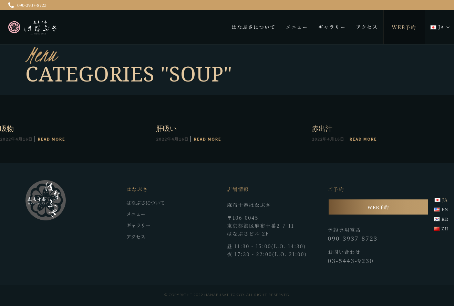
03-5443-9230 (351, 260)
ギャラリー (332, 26)
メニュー (297, 26)
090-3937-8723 (27, 5)
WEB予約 (404, 27)
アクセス (367, 26)
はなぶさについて (253, 26)
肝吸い (166, 128)
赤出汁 (321, 128)
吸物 (7, 128)
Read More (51, 139)
